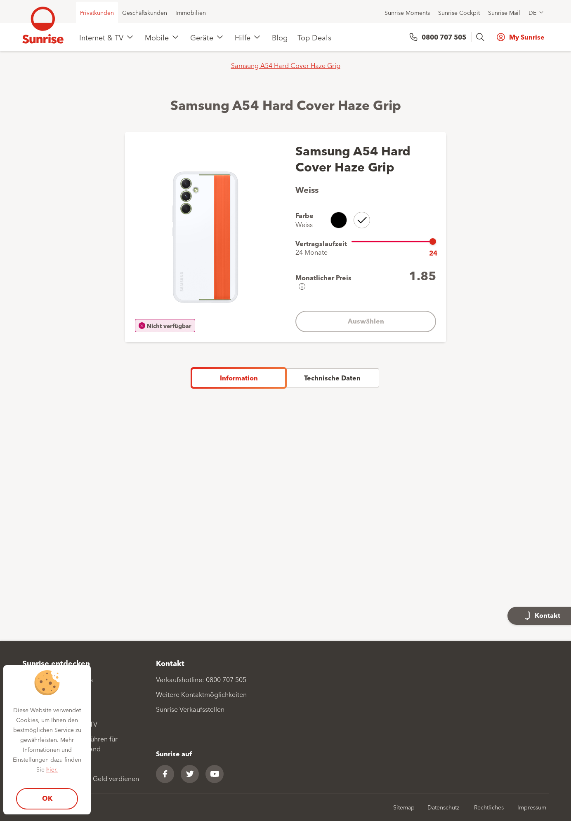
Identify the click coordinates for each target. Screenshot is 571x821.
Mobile (157, 37)
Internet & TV (101, 37)
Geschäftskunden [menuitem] (144, 12)
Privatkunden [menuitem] (97, 12)
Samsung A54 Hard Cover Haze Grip (285, 65)
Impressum (531, 807)
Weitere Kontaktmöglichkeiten (201, 694)
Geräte (201, 37)
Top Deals (314, 37)
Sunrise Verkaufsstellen (190, 708)
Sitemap (404, 807)
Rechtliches (489, 807)
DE (532, 12)
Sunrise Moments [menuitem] (407, 12)
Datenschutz (443, 807)
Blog (280, 37)
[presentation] (481, 37)
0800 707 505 (444, 37)
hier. (52, 769)
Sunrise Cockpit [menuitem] (459, 12)
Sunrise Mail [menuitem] (504, 12)
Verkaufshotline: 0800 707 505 (201, 679)
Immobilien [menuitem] (190, 12)
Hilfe (242, 37)
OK (47, 798)
